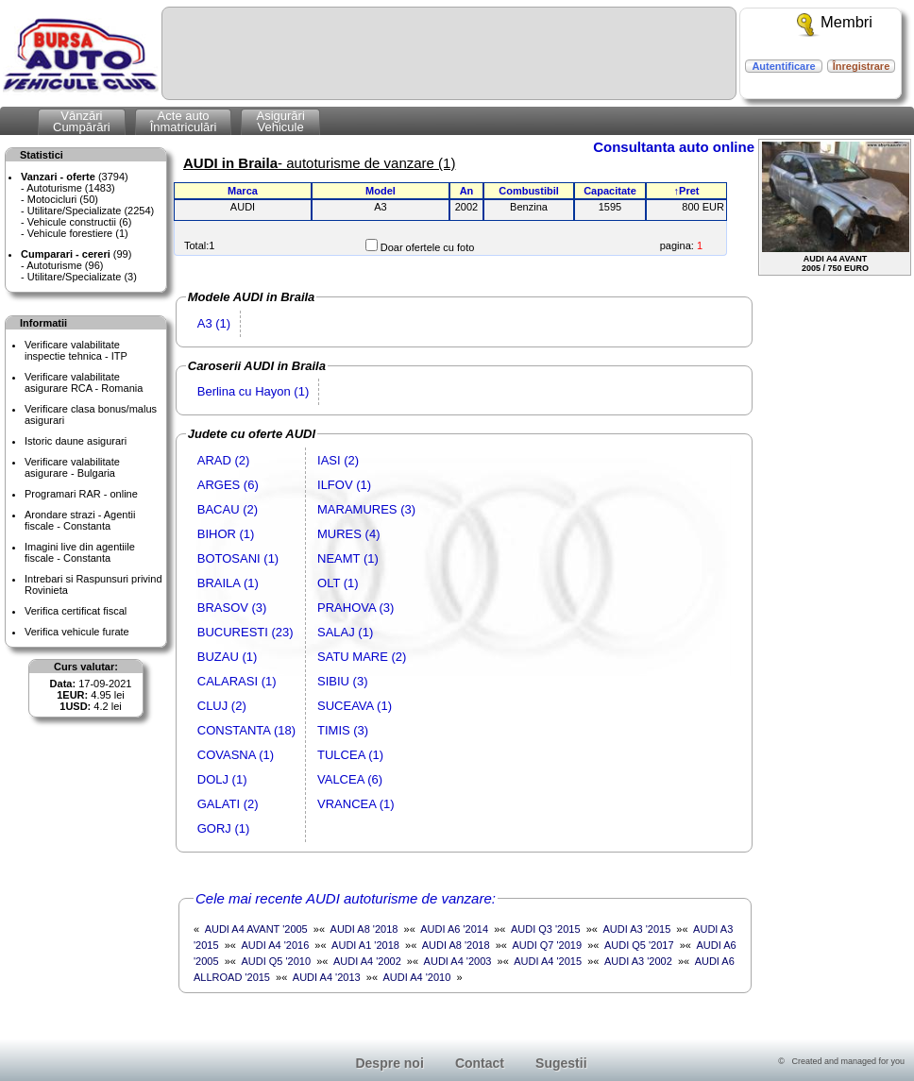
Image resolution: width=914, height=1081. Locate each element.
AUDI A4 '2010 (417, 977)
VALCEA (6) (349, 779)
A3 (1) (213, 323)
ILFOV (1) (344, 485)
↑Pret (687, 190)
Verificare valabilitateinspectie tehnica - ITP (76, 350)
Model (380, 190)
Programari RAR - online (81, 493)
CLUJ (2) (221, 706)
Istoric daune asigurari (76, 441)
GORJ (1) (223, 828)
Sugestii (560, 1063)
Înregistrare (861, 66)
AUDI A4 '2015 (548, 961)
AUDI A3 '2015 (636, 929)
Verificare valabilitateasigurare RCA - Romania (84, 382)
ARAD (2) (223, 460)
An (467, 190)
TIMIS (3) (342, 730)
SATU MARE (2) (361, 657)
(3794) (74, 176)
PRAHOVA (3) (355, 607)
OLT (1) (338, 583)
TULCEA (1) (350, 755)
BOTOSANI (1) (238, 558)
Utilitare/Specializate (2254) (91, 210)
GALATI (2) (228, 804)
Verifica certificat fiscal (76, 611)
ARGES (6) (228, 485)
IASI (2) (338, 460)
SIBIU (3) (342, 681)
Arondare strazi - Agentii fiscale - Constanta (80, 520)
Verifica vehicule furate (77, 631)
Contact (479, 1063)
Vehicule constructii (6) (79, 222)
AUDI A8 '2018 (364, 929)
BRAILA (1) (228, 583)
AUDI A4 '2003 (458, 961)
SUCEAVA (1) (354, 706)
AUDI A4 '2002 (367, 961)
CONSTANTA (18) (246, 730)
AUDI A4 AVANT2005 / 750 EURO (835, 207)
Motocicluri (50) (62, 199)
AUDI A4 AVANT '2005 (256, 929)
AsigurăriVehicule (280, 121)
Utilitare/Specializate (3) (82, 276)
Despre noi (389, 1063)
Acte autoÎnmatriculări (183, 121)
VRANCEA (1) (356, 804)
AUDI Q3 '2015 (546, 929)
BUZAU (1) (227, 657)
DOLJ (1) (222, 779)
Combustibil (529, 190)
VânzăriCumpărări (81, 121)
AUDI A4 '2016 (275, 945)
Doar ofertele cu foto (428, 247)
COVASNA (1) (235, 755)
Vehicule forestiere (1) (77, 233)
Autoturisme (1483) (70, 188)
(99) (76, 254)
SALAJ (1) (345, 632)
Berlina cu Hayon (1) (253, 391)
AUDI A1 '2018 (365, 945)
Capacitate (610, 190)
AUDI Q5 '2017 (639, 945)
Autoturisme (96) (64, 265)
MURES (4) (348, 534)
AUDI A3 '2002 (638, 961)
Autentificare (783, 66)
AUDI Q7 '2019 (547, 945)
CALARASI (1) (237, 681)
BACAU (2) (227, 509)
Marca (243, 190)
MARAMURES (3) (366, 509)
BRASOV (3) (232, 607)
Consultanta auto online (673, 147)
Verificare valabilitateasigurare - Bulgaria (72, 467)
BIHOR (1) (226, 534)
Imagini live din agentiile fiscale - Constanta (80, 552)
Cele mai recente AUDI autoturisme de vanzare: (345, 898)
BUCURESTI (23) (245, 632)
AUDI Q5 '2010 (276, 961)
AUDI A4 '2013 (327, 977)
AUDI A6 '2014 (454, 929)
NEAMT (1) (348, 558)
